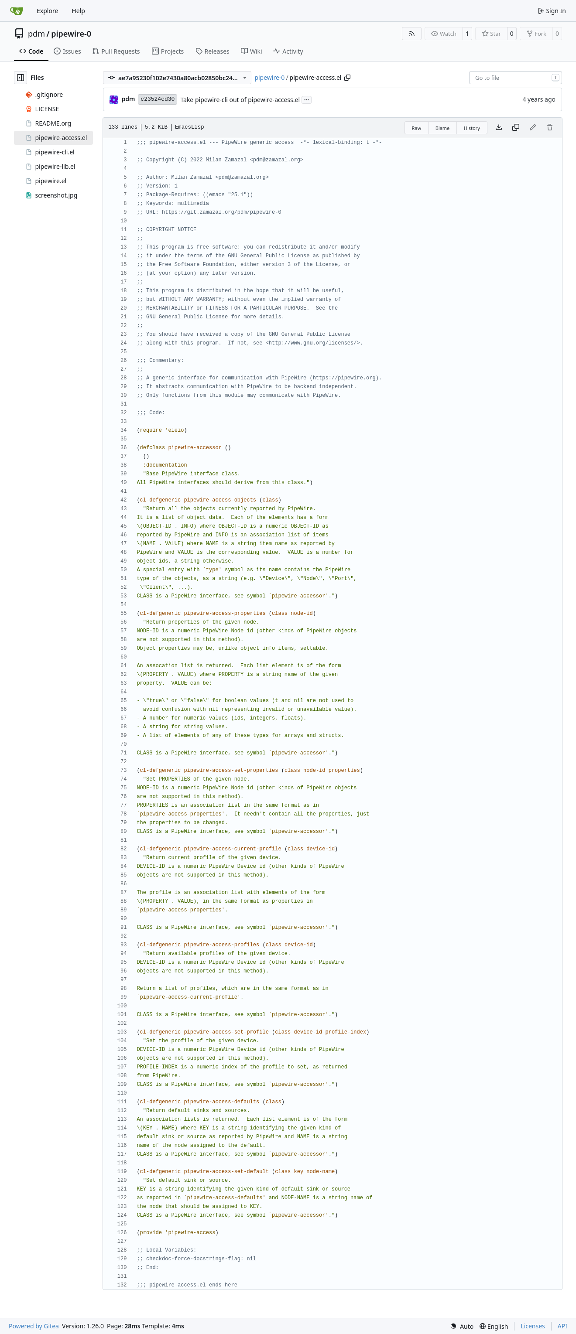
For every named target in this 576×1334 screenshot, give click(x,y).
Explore (47, 11)
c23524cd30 (158, 99)
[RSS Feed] (412, 33)
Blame (442, 128)
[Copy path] (347, 78)
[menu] (461, 1326)
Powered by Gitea (34, 1326)
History (472, 128)
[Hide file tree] (20, 77)
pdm (36, 33)
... (306, 99)
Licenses (533, 1326)
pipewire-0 (71, 33)
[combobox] (515, 77)
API (562, 1326)
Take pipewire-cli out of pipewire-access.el (240, 100)
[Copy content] (516, 127)
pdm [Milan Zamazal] (128, 99)
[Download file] (499, 127)
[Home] (16, 11)
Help (78, 11)
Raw (417, 128)
